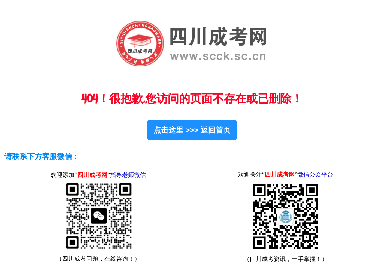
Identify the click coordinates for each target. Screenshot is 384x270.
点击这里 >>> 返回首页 (192, 130)
